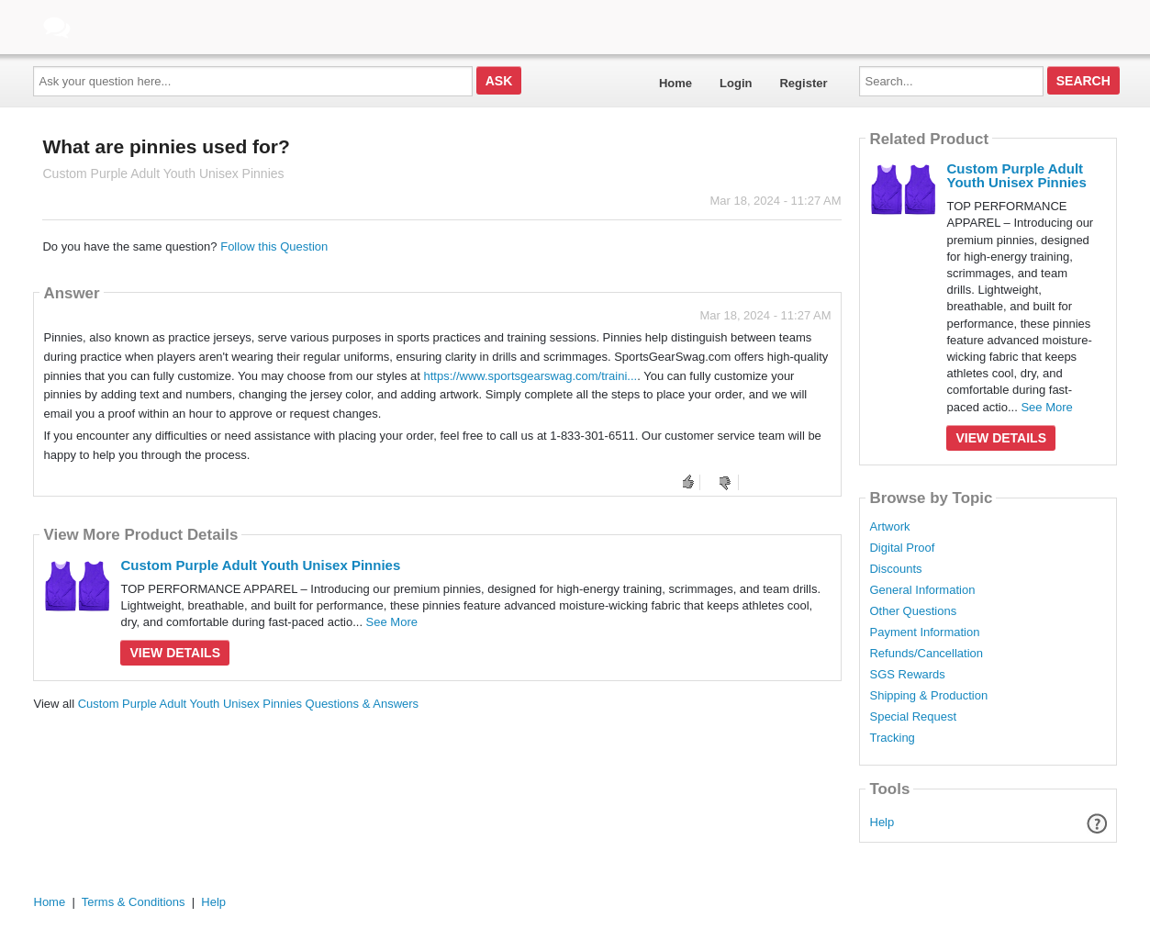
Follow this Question (274, 246)
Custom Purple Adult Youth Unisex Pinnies (260, 565)
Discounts (895, 569)
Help (882, 822)
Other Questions (912, 611)
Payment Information (924, 632)
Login (736, 83)
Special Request (912, 717)
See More (392, 622)
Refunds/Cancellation (926, 653)
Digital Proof (901, 548)
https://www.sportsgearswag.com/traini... (531, 376)
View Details (174, 652)
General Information (922, 590)
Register (803, 83)
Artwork (889, 526)
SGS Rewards (906, 674)
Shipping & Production (928, 695)
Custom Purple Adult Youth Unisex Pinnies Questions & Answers (248, 704)
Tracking (891, 738)
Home (675, 83)
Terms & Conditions (133, 902)
